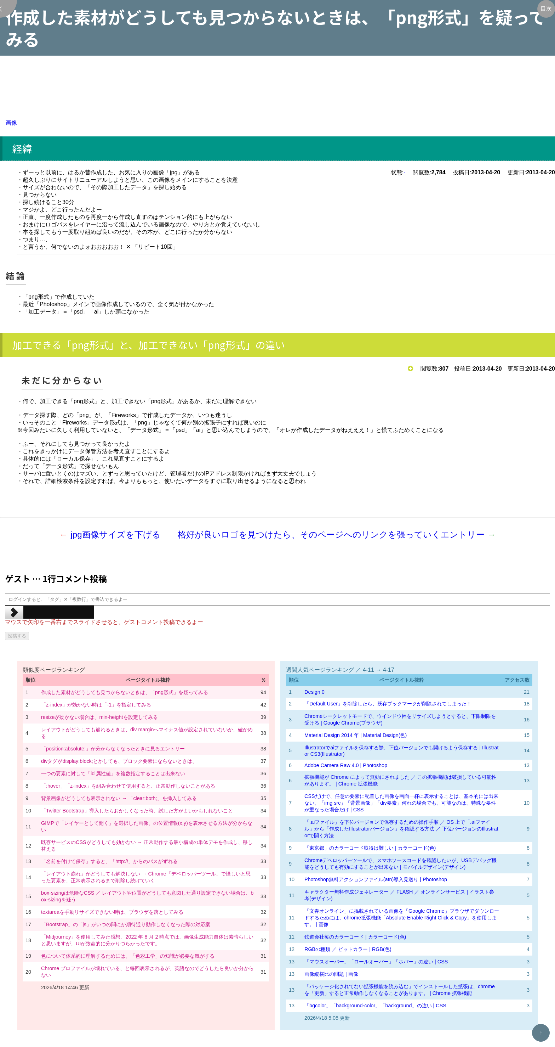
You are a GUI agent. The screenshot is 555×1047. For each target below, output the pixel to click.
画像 (11, 123)
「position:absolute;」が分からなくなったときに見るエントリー (113, 749)
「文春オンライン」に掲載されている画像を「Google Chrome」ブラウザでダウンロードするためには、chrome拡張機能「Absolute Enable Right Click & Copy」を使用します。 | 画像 (401, 917)
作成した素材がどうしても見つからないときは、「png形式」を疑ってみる (124, 692)
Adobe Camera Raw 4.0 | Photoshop (345, 765)
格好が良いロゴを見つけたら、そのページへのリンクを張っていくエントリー (331, 534)
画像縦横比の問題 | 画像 (331, 974)
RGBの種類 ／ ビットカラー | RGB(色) (347, 949)
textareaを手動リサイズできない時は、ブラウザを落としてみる (112, 912)
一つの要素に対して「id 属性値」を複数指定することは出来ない (113, 773)
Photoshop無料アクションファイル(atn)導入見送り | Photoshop (375, 879)
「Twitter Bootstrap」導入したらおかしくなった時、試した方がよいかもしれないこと (137, 811)
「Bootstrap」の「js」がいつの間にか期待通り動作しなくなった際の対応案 (125, 924)
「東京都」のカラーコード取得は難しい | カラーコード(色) (370, 848)
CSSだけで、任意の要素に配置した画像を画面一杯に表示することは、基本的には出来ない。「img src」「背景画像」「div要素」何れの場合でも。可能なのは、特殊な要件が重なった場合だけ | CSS (401, 802)
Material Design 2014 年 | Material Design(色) (355, 735)
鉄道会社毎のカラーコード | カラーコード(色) (355, 937)
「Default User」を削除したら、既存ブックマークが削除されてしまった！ (387, 704)
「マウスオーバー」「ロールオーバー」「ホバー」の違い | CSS (376, 961)
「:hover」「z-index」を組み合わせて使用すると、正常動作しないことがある (128, 786)
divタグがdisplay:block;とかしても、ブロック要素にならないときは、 (119, 761)
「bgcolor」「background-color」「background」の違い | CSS (375, 1005)
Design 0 (314, 692)
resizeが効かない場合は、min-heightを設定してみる (99, 717)
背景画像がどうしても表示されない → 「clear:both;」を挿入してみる (119, 798)
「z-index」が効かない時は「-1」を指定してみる (96, 705)
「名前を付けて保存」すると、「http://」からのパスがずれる (109, 861)
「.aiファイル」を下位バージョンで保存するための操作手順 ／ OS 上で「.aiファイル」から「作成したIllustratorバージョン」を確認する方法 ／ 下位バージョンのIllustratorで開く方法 (401, 828)
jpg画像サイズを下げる (115, 534)
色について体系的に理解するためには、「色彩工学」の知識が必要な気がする (127, 956)
